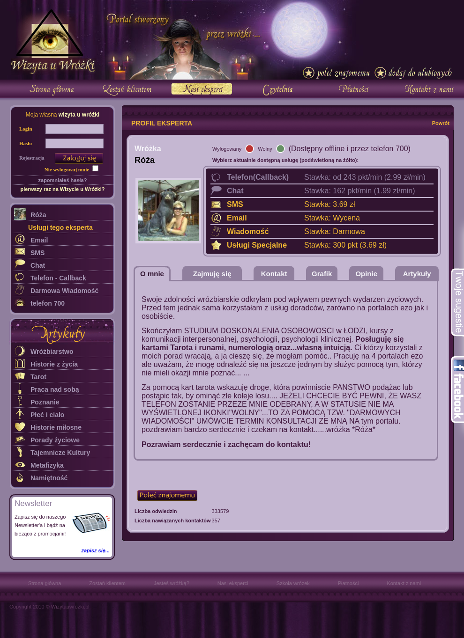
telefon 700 (47, 303)
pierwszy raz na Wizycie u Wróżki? (62, 189)
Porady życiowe (55, 440)
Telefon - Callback (58, 278)
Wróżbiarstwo (52, 351)
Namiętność (48, 478)
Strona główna (44, 583)
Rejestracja (32, 158)
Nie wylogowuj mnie (67, 169)
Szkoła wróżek (293, 583)
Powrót (440, 123)
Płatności (348, 583)
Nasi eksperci (232, 583)
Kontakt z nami (404, 583)
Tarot (38, 377)
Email (39, 240)
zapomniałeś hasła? (62, 180)
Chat (37, 265)
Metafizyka (47, 465)
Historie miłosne (56, 427)
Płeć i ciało (47, 414)
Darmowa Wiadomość (64, 290)
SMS (37, 253)
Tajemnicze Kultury (60, 452)
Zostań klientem (107, 583)
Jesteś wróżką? (171, 583)
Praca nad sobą (54, 389)
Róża (38, 215)
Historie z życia (54, 364)
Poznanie (44, 402)
